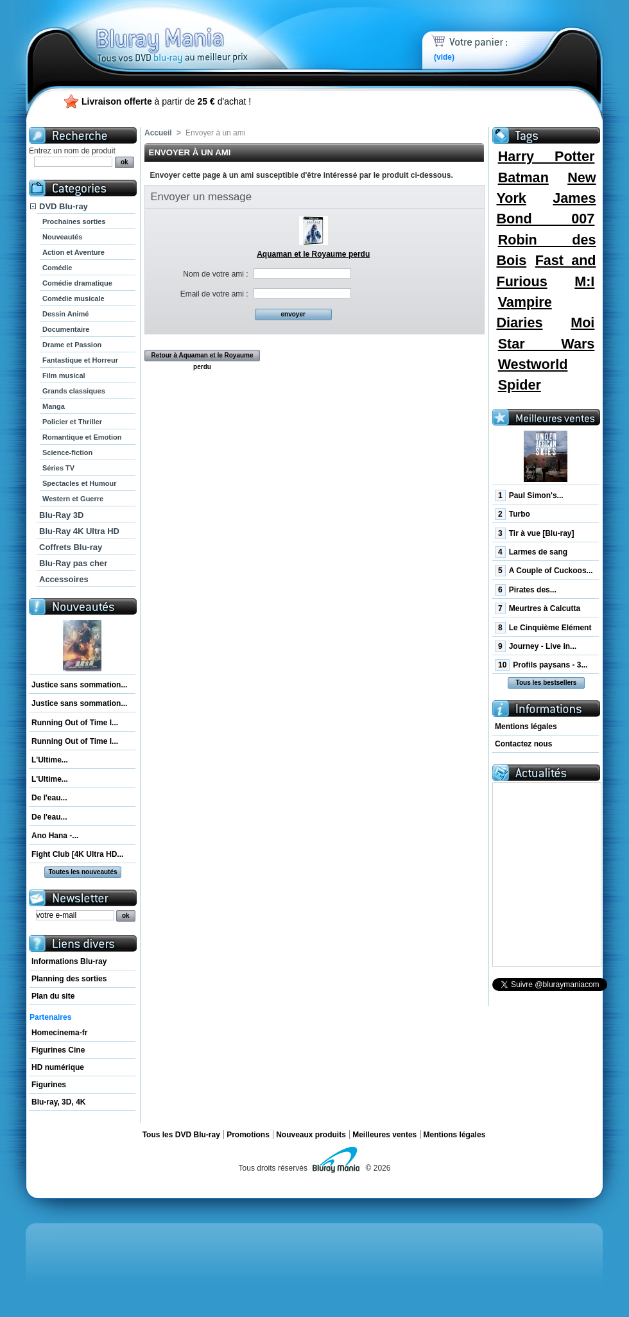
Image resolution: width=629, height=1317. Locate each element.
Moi (582, 322)
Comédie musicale (73, 298)
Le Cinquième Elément (543, 627)
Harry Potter (546, 156)
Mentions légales (526, 726)
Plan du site (52, 996)
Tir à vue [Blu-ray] (534, 533)
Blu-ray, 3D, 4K (58, 1102)
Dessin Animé (65, 314)
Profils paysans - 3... (541, 665)
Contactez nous (523, 743)
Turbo (512, 514)
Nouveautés (62, 237)
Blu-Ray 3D (61, 515)
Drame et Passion (71, 345)
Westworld (533, 364)
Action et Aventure (73, 252)
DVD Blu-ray (63, 206)
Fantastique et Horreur (80, 360)
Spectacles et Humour (79, 483)
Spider (519, 385)
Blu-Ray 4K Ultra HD (79, 531)
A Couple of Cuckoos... (544, 570)
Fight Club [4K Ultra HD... (77, 854)
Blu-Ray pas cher (73, 563)
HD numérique (57, 1067)
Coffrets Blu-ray (70, 547)
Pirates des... (525, 590)
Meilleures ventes (384, 1134)
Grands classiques (73, 391)
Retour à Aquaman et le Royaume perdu (202, 356)
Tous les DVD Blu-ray (181, 1134)
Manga (53, 406)
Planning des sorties (69, 978)
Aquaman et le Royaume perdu (313, 254)
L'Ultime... (49, 759)
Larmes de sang (531, 552)
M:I (584, 281)
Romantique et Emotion (81, 437)
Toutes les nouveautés (82, 871)
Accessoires (64, 579)
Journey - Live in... (535, 646)
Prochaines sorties (73, 221)
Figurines (48, 1084)
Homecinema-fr (59, 1032)
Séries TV (58, 468)
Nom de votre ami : (215, 274)
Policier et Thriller (72, 422)
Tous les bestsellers (546, 682)
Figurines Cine (58, 1050)
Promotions (248, 1134)
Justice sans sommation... (79, 684)
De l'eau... (49, 797)
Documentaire (65, 329)
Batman (523, 177)
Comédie (57, 267)
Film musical (63, 375)
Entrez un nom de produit (72, 150)
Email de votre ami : (214, 293)
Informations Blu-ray (69, 961)
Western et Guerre (72, 499)
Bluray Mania (195, 32)
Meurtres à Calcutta (537, 608)
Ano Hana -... (54, 835)
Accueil (158, 132)
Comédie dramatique (77, 283)
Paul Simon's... (529, 495)
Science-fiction (67, 452)
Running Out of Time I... (74, 722)
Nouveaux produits (311, 1134)
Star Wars (546, 344)
